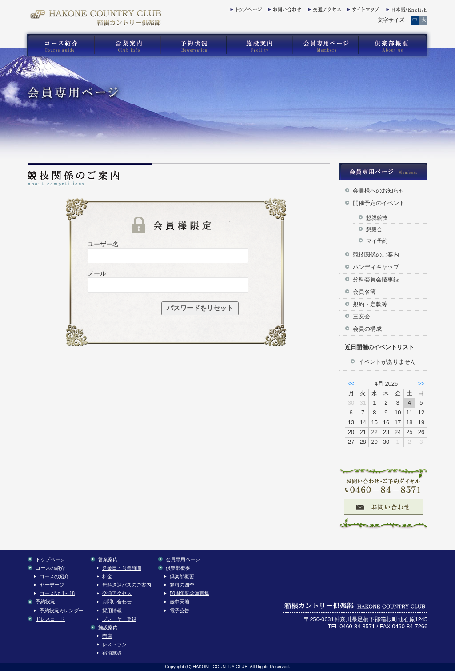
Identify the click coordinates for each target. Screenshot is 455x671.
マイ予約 (376, 241)
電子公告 (179, 610)
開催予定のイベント (379, 203)
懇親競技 (376, 218)
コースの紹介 (54, 576)
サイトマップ (362, 11)
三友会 (361, 316)
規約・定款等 (370, 304)
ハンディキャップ (376, 267)
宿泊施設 (112, 652)
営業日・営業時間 (121, 568)
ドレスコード (50, 619)
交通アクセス (323, 11)
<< (350, 383)
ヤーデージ (52, 584)
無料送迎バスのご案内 (126, 584)
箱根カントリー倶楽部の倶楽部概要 (395, 45)
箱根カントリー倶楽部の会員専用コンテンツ (325, 45)
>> (421, 383)
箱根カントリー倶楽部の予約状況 (194, 45)
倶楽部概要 (182, 576)
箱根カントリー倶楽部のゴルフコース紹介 (58, 45)
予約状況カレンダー (62, 610)
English (405, 11)
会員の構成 (367, 328)
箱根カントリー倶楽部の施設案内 (259, 45)
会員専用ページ (183, 559)
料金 (107, 576)
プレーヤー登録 (119, 619)
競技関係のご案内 (376, 254)
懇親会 (374, 229)
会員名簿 (364, 292)
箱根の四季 (182, 584)
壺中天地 (179, 601)
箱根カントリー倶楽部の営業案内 (127, 45)
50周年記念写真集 (189, 593)
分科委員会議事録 (376, 279)
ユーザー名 (103, 244)
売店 (107, 636)
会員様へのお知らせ (379, 190)
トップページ (245, 11)
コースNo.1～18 (57, 593)
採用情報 (112, 610)
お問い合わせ (283, 11)
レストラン (114, 644)
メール (97, 273)
